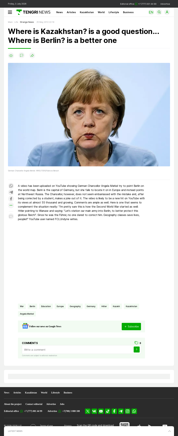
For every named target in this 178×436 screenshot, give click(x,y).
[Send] (137, 349)
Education (46, 306)
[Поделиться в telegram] (11, 192)
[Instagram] (127, 411)
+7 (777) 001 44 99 (33, 411)
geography (75, 306)
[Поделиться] (32, 55)
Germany (91, 306)
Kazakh (116, 306)
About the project (13, 404)
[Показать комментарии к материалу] (11, 216)
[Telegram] (121, 411)
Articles (71, 12)
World (101, 12)
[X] (87, 411)
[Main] (32, 12)
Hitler (104, 306)
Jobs (62, 404)
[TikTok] (107, 411)
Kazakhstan (87, 12)
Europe (60, 306)
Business (128, 12)
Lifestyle (114, 12)
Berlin (32, 306)
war (22, 306)
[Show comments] (22, 55)
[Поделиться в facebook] (11, 199)
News (59, 12)
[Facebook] (114, 411)
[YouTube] (101, 411)
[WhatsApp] (134, 411)
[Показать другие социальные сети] (11, 205)
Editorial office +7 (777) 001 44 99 (138, 4)
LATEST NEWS (15, 431)
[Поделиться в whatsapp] (11, 186)
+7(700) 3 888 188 (71, 411)
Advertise (165, 4)
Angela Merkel (27, 314)
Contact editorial (34, 404)
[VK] (94, 411)
